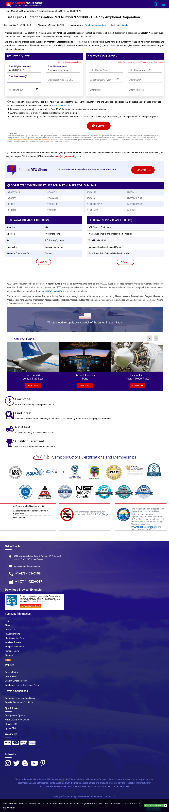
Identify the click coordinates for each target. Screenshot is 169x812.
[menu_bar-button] (163, 4)
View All (43, 261)
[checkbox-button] (8, 101)
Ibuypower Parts (12, 633)
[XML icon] (84, 660)
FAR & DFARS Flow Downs (17, 719)
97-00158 (91, 192)
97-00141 (131, 192)
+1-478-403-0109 (28, 573)
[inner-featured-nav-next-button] (156, 338)
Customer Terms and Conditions (20, 698)
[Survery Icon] (32, 605)
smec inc (10, 227)
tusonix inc (11, 246)
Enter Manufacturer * (57, 66)
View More (125, 261)
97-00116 (12, 209)
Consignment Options (15, 715)
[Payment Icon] (8, 743)
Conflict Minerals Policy (16, 680)
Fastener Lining (12, 650)
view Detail (33, 385)
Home (8, 620)
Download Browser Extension (24, 589)
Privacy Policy (11, 672)
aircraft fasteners (53, 290)
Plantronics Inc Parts (14, 638)
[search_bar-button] (155, 4)
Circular (125, 24)
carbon (48, 253)
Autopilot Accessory (14, 646)
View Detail (85, 385)
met (47, 227)
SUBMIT (99, 125)
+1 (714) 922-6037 (28, 581)
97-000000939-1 (94, 204)
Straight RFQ (11, 723)
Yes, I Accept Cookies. (154, 805)
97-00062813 (14, 192)
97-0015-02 (52, 204)
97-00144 (51, 209)
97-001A (91, 198)
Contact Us (10, 629)
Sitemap (9, 655)
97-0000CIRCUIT (134, 198)
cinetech (10, 233)
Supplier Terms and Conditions (19, 702)
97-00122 (131, 209)
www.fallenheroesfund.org (144, 526)
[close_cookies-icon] (165, 805)
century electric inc (54, 246)
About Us (9, 625)
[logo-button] (84, 5)
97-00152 (12, 198)
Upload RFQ (10, 728)
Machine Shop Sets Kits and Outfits (104, 246)
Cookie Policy (11, 676)
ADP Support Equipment (99, 227)
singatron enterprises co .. (18, 253)
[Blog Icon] (25, 763)
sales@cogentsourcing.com (67, 156)
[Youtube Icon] (34, 763)
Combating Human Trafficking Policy (22, 685)
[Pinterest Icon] (42, 763)
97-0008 (11, 204)
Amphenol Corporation (95, 24)
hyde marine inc (52, 233)
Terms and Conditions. (62, 105)
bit (7, 240)
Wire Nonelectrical (97, 240)
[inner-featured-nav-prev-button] (149, 338)
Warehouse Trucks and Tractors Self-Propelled (110, 233)
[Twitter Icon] (16, 763)
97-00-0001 (52, 198)
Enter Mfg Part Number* (20, 66)
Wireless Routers (13, 642)
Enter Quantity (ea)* (18, 76)
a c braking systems (54, 240)
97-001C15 (52, 192)
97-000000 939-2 (134, 204)
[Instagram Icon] (8, 763)
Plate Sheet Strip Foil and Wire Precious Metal (109, 253)
